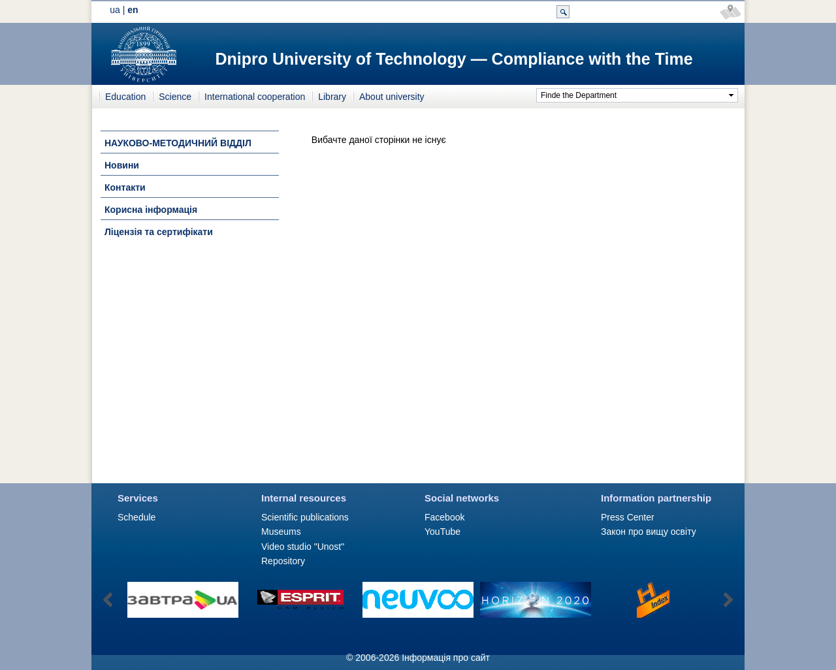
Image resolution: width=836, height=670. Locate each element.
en (132, 10)
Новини (121, 165)
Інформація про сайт (446, 657)
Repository (283, 561)
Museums (281, 531)
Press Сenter (627, 517)
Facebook (444, 517)
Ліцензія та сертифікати (158, 232)
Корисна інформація (150, 209)
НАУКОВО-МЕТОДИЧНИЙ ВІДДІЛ (177, 143)
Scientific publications (305, 517)
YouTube (442, 531)
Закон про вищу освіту (648, 531)
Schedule (136, 517)
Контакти (125, 187)
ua (115, 10)
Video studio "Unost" (302, 546)
